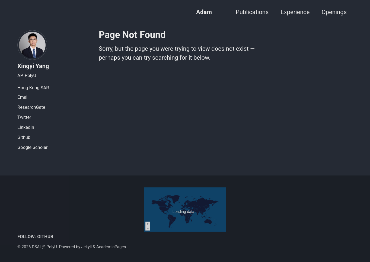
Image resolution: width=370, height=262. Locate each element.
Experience (295, 12)
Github (23, 137)
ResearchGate (31, 107)
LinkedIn (25, 127)
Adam (204, 12)
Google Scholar (32, 147)
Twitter (24, 117)
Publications (252, 12)
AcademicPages (111, 246)
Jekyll (86, 246)
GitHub (45, 236)
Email (22, 97)
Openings (334, 12)
